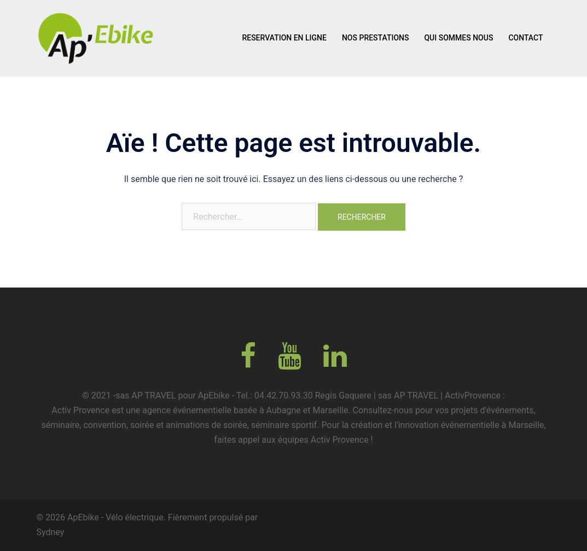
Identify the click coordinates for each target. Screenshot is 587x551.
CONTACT (525, 37)
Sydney (51, 532)
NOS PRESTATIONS (375, 37)
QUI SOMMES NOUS (458, 37)
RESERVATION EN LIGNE (284, 37)
